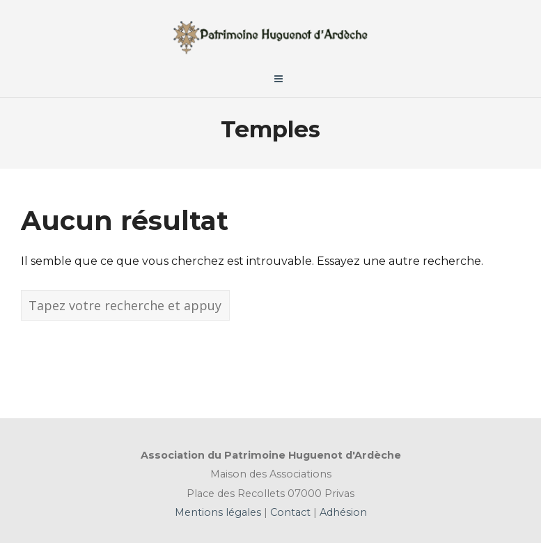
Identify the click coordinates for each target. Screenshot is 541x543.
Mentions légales (219, 512)
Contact (289, 512)
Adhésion (342, 512)
